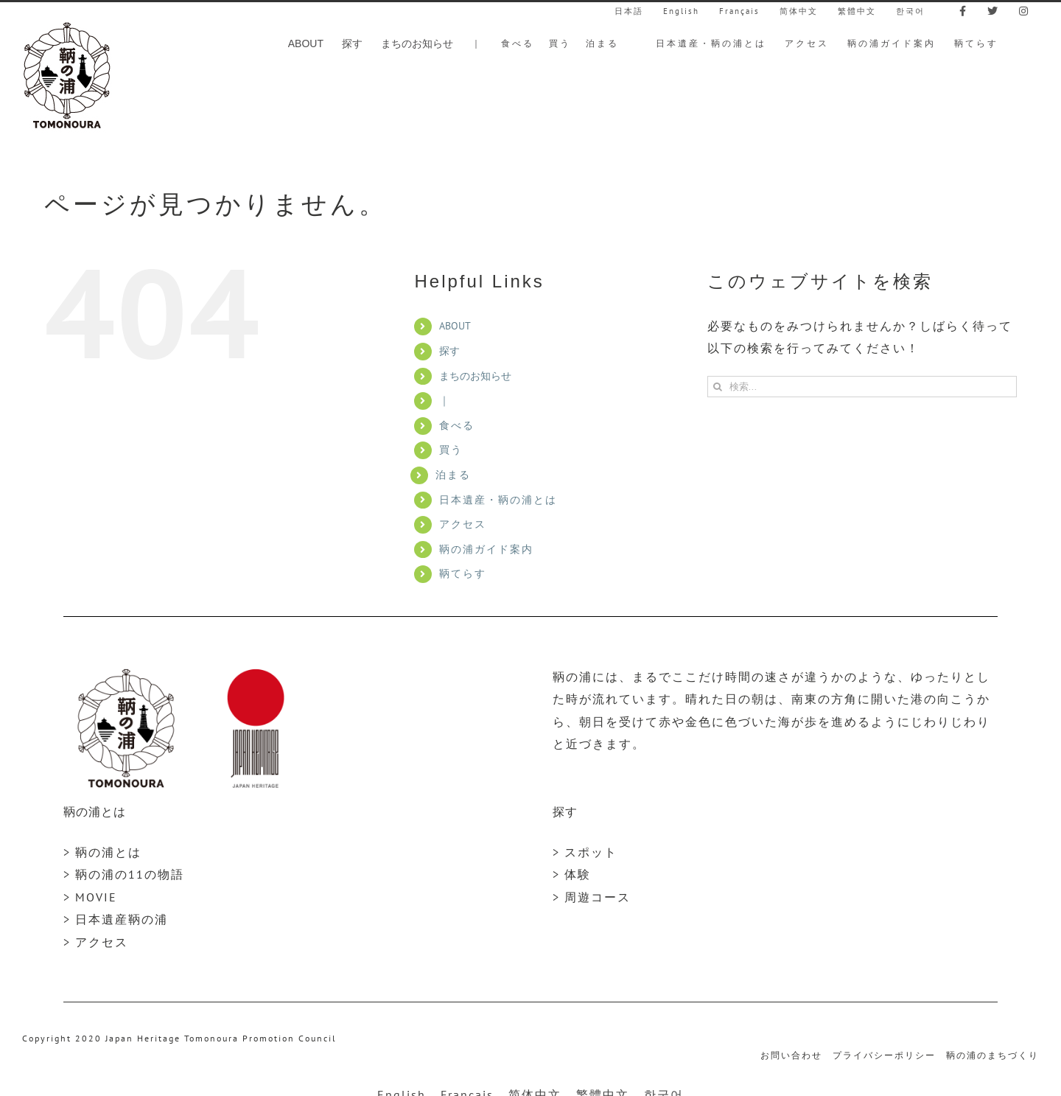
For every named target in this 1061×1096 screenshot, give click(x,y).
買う (451, 449)
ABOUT (455, 325)
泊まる (453, 474)
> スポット (585, 852)
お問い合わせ (791, 1055)
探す (449, 350)
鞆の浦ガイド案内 (486, 549)
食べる (457, 425)
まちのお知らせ (475, 376)
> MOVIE (90, 897)
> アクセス (95, 942)
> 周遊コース (592, 897)
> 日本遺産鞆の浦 (115, 919)
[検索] (718, 386)
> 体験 (572, 874)
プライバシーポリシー (884, 1055)
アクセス (462, 524)
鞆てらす (462, 573)
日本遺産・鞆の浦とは (498, 499)
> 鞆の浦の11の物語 (123, 874)
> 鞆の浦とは (102, 852)
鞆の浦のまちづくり (992, 1055)
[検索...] (862, 386)
